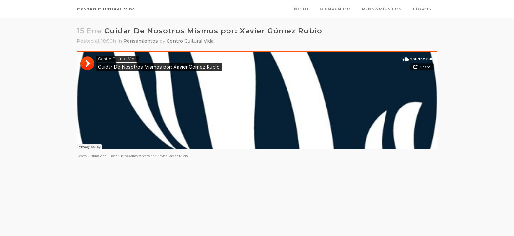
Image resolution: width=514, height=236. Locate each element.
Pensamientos (140, 41)
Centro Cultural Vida (190, 41)
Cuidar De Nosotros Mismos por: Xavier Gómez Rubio (148, 156)
